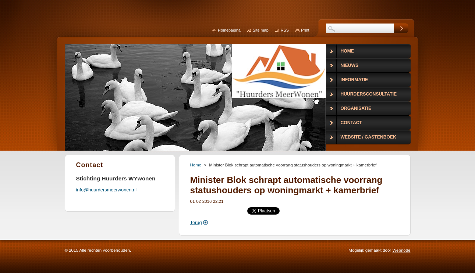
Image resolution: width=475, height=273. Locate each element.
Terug (196, 222)
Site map (261, 30)
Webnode (401, 250)
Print (305, 30)
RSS (285, 30)
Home (196, 165)
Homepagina (229, 30)
